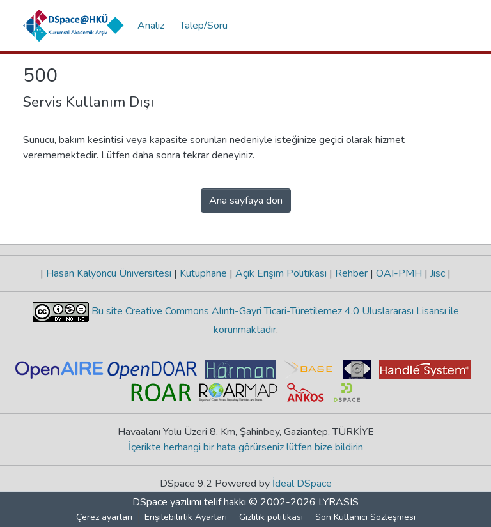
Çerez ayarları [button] (104, 517)
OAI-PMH (399, 273)
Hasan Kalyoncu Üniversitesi (108, 273)
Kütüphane (203, 273)
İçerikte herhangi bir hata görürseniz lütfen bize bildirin (246, 447)
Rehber (351, 273)
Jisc (438, 273)
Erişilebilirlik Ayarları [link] (185, 517)
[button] (74, 26)
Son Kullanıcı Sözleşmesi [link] (365, 517)
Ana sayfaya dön (246, 201)
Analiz (150, 26)
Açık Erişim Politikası (281, 273)
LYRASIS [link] (338, 502)
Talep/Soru (204, 26)
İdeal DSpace (302, 484)
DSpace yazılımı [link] (166, 502)
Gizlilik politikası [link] (271, 517)
